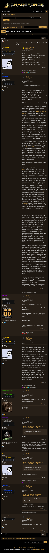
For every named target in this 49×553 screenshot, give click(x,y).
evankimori (5, 516)
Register (28, 32)
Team (18, 32)
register (13, 14)
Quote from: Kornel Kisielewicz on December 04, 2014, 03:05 (33, 427)
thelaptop (5, 76)
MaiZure (4, 295)
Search (12, 32)
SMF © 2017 (23, 547)
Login (22, 32)
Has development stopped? (29, 48)
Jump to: (26, 542)
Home (3, 32)
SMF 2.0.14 (17, 547)
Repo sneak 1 (30, 147)
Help (7, 32)
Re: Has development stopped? (29, 77)
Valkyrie (43, 191)
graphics (25, 203)
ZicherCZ (5, 417)
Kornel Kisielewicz (7, 390)
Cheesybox (5, 47)
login (8, 14)
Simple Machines (31, 547)
